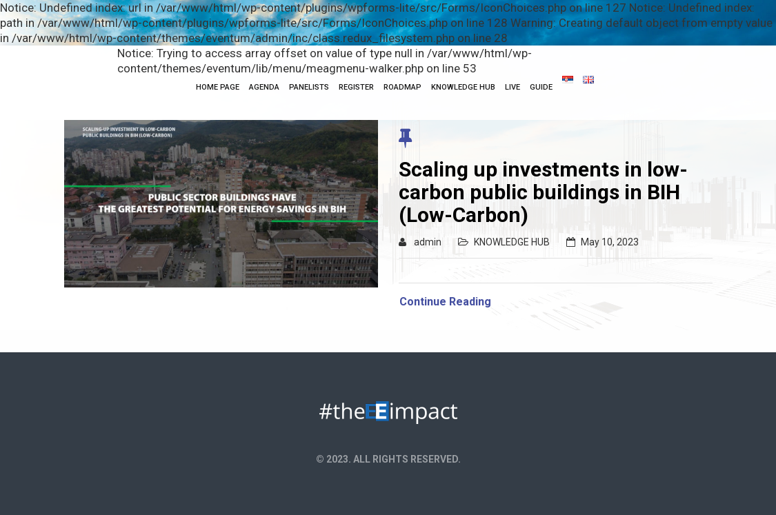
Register (356, 87)
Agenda (264, 87)
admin (427, 242)
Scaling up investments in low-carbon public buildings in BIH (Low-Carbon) (543, 192)
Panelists (309, 87)
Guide (541, 87)
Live (512, 87)
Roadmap (402, 87)
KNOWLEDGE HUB (463, 87)
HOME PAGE (217, 87)
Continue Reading (445, 301)
